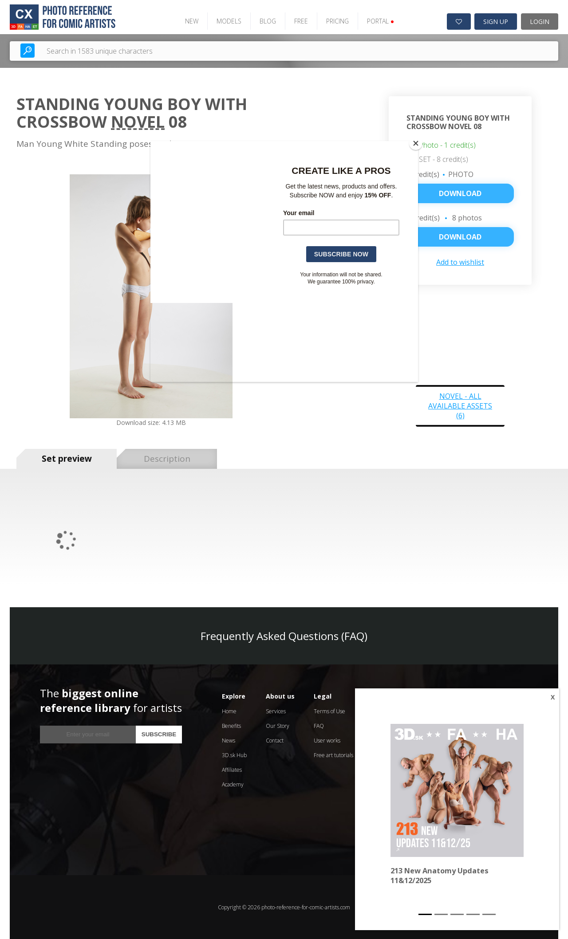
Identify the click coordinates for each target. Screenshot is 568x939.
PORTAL (379, 21)
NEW (190, 21)
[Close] (415, 143)
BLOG (267, 21)
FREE (300, 21)
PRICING (336, 21)
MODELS (228, 21)
